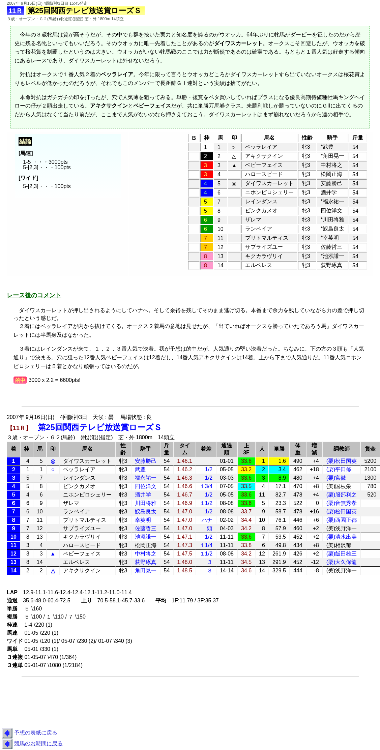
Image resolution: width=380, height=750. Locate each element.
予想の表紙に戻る (28, 733)
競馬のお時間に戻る (31, 744)
